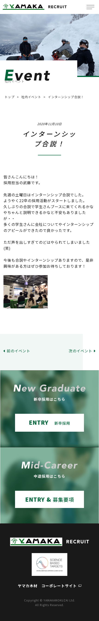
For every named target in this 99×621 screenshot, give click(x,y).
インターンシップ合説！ (66, 97)
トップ (10, 97)
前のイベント (18, 351)
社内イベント (31, 97)
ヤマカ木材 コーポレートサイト (47, 585)
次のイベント (80, 351)
